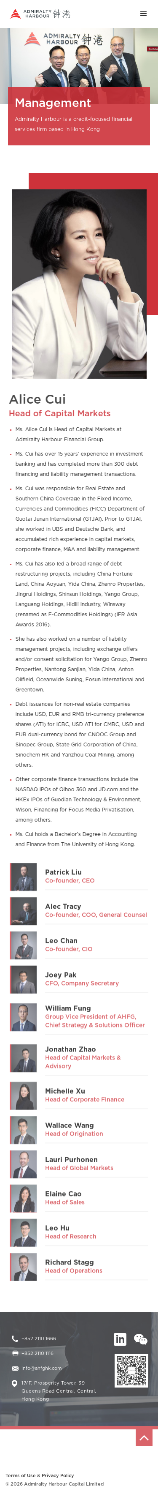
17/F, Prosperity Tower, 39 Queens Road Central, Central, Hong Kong (58, 1391)
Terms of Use (20, 1475)
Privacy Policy (58, 1475)
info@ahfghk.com (41, 1368)
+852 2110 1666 (38, 1338)
